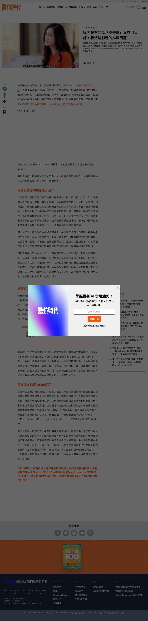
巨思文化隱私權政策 (98, 326)
